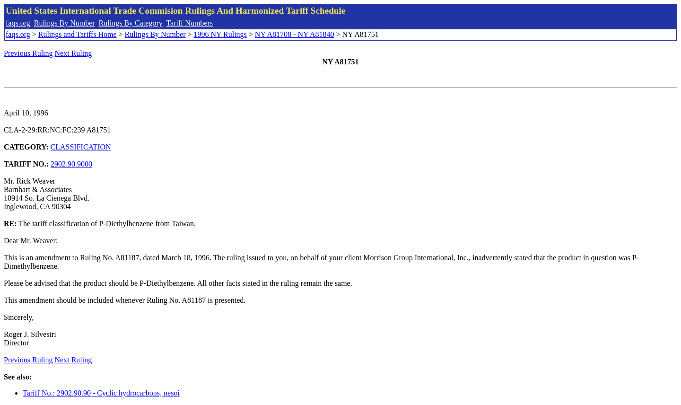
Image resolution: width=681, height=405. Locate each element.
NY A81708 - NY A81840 (294, 34)
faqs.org (18, 23)
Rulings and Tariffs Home (77, 34)
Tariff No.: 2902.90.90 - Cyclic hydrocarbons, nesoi (101, 393)
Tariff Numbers (189, 23)
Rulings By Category (131, 23)
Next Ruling (73, 53)
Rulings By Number (64, 23)
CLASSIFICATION (81, 147)
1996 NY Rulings (220, 34)
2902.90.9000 (71, 164)
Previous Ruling (28, 53)
